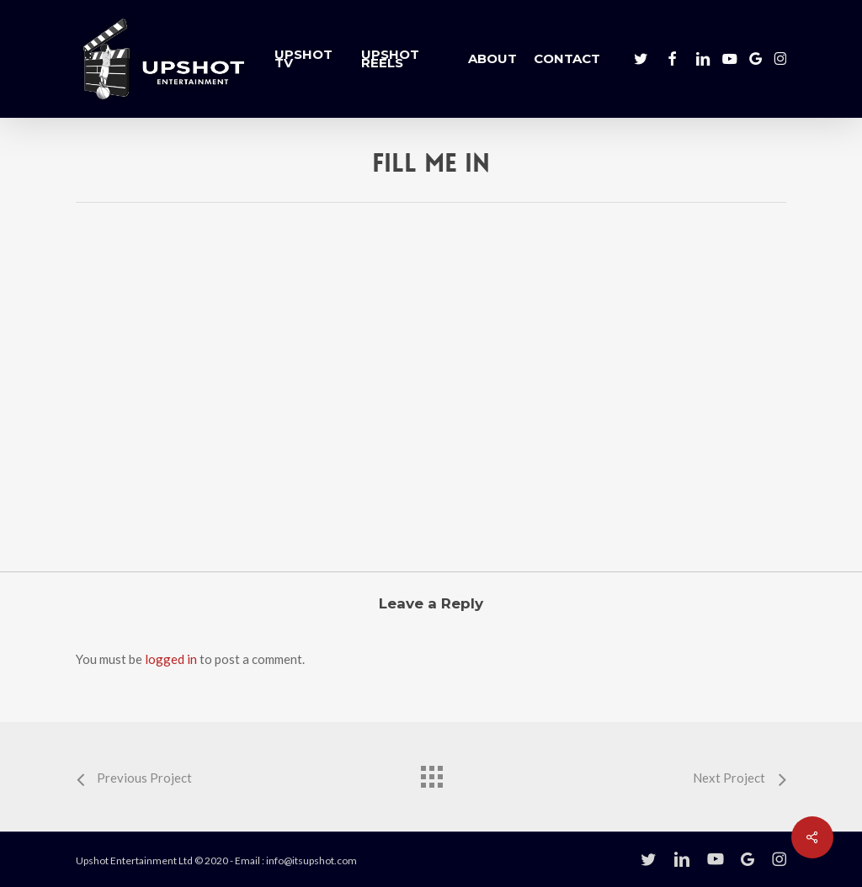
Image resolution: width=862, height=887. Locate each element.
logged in (171, 659)
